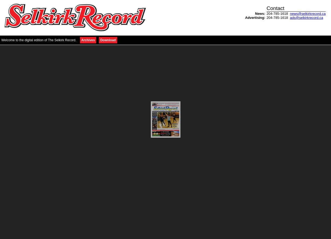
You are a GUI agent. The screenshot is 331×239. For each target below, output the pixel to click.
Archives (88, 40)
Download (108, 40)
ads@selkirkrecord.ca (306, 18)
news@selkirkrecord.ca (308, 14)
